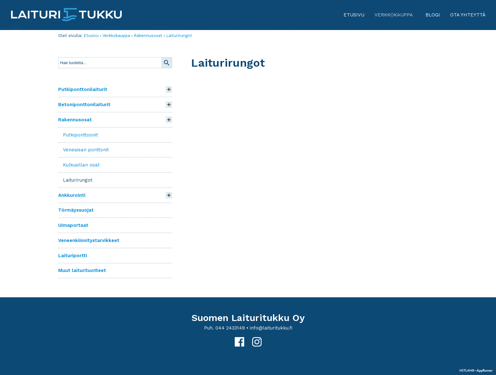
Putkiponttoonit (80, 135)
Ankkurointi (71, 195)
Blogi (432, 15)
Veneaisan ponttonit (86, 150)
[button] (169, 89)
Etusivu (354, 15)
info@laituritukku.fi (271, 328)
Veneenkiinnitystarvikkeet (88, 240)
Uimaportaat (73, 225)
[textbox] (110, 62)
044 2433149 (230, 328)
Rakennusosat (148, 35)
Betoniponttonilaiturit (84, 104)
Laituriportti (72, 255)
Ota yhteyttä (468, 15)
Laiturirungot (179, 35)
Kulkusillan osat (81, 165)
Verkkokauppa (396, 17)
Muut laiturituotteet (82, 270)
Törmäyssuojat (76, 210)
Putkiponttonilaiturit (82, 89)
